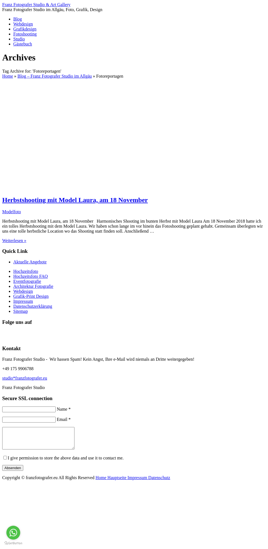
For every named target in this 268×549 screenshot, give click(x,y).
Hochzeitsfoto (25, 271)
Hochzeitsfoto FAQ (30, 276)
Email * (64, 419)
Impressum (23, 301)
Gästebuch (22, 44)
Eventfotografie (27, 281)
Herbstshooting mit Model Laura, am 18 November (75, 200)
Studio (19, 39)
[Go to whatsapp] (13, 533)
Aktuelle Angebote (30, 262)
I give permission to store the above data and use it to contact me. (66, 462)
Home (101, 481)
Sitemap (20, 311)
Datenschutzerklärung (32, 306)
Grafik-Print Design (31, 296)
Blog (17, 19)
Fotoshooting (25, 34)
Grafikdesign (25, 29)
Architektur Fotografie (33, 286)
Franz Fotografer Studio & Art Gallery (36, 4)
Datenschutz (159, 481)
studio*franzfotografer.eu (24, 378)
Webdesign (23, 24)
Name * (64, 409)
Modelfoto (11, 211)
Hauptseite (117, 481)
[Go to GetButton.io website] (13, 543)
